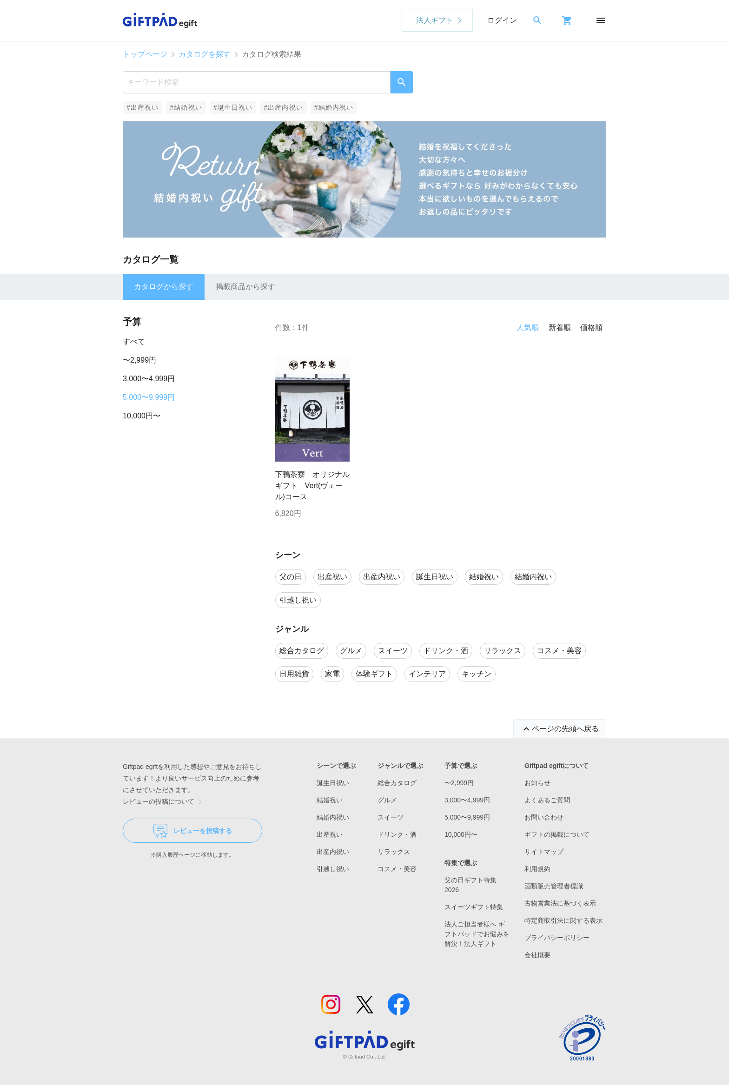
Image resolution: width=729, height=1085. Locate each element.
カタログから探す (163, 287)
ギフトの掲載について (557, 834)
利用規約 (537, 869)
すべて (134, 341)
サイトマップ (543, 851)
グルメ (387, 800)
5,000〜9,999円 (149, 397)
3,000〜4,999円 (149, 379)
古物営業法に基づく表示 (560, 903)
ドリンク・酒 (397, 834)
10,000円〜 (141, 416)
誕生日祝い (333, 783)
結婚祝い (330, 800)
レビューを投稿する (192, 831)
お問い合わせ (543, 817)
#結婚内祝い (334, 107)
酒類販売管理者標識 (553, 886)
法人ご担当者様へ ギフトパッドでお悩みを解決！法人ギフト (477, 933)
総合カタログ (397, 783)
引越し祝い (333, 869)
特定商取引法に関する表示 (563, 920)
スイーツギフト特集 (473, 907)
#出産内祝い (283, 107)
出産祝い (330, 834)
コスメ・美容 (397, 869)
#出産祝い (142, 107)
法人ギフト (434, 20)
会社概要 (537, 955)
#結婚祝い (186, 107)
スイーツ (391, 817)
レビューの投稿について (164, 801)
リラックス (394, 851)
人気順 (528, 327)
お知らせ (537, 783)
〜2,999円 (139, 360)
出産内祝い (333, 851)
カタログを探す (205, 54)
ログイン (502, 20)
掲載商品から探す (245, 287)
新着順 (560, 327)
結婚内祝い (333, 817)
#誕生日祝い (233, 107)
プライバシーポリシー (557, 937)
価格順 (591, 327)
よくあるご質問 (547, 800)
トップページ (145, 54)
